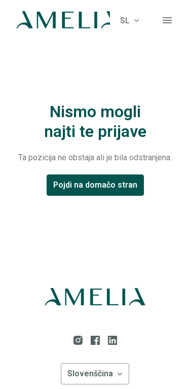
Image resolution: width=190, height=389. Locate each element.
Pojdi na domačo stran (95, 185)
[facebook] (95, 340)
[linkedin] (112, 340)
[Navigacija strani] (167, 20)
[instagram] (78, 340)
